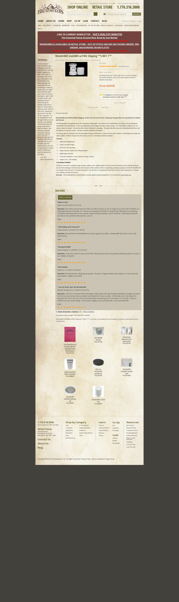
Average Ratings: (123, 66)
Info (114, 425)
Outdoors (119, 25)
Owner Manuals (131, 435)
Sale (39, 25)
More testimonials (47, 159)
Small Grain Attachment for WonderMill (127, 339)
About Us (51, 21)
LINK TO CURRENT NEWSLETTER (73, 34)
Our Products (59, 60)
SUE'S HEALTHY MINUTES (107, 34)
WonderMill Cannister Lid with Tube (127, 371)
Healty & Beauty (84, 428)
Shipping (129, 442)
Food (73, 25)
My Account (130, 425)
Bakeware (66, 25)
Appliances (47, 25)
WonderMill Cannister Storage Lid (70, 399)
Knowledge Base (132, 433)
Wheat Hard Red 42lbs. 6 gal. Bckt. (69, 373)
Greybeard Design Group (105, 459)
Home (40, 21)
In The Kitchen (94, 25)
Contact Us (44, 439)
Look (85, 21)
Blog (104, 21)
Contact (95, 21)
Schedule (116, 430)
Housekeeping (81, 25)
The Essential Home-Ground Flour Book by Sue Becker (89, 37)
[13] (68, 312)
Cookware (57, 25)
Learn (61, 21)
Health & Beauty (107, 25)
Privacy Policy (131, 444)
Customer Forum (132, 430)
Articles (115, 438)
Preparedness (103, 430)
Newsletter (116, 443)
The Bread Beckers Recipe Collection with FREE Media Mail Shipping (70, 347)
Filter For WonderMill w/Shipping (98, 371)
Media (115, 441)
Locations (116, 428)
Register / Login (135, 21)
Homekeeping (70, 438)
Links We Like (130, 447)
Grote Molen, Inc (126, 175)
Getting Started (104, 428)
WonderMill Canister (98, 339)
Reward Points (131, 428)
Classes (101, 425)
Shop (69, 21)
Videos (101, 435)
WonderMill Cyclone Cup (98, 400)
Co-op (77, 21)
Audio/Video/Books (131, 25)
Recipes (101, 433)
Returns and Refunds (130, 438)
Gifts (40, 29)
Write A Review (65, 197)
